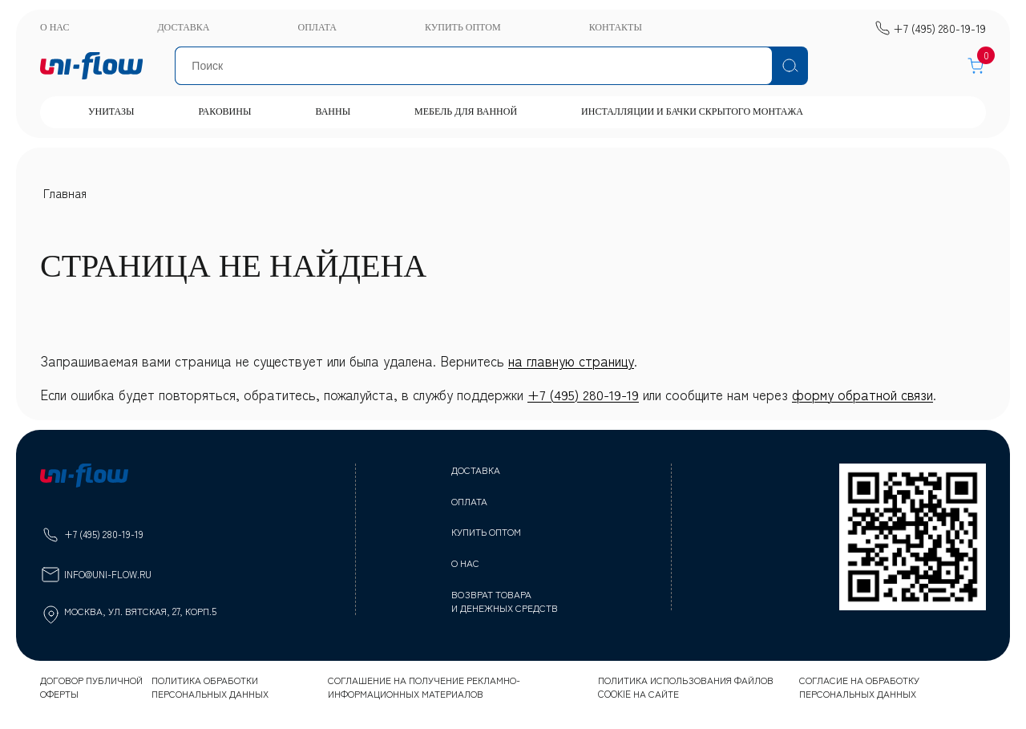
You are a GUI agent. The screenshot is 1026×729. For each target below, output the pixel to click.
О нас (54, 27)
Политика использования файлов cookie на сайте (686, 687)
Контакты (615, 27)
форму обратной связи (862, 394)
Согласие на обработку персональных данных (859, 687)
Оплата (316, 27)
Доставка (183, 27)
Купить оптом (463, 27)
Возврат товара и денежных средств (504, 600)
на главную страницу (571, 360)
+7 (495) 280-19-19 (583, 394)
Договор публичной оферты (91, 687)
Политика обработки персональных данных (210, 687)
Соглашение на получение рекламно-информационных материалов (424, 687)
